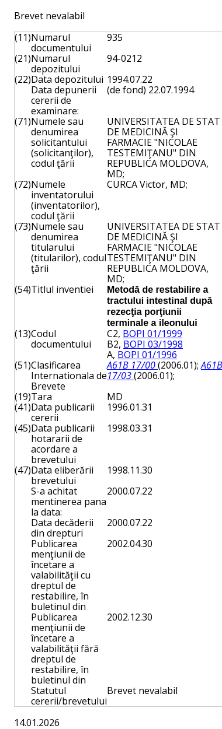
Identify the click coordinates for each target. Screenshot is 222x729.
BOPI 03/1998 (153, 344)
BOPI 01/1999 (152, 333)
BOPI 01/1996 (147, 354)
